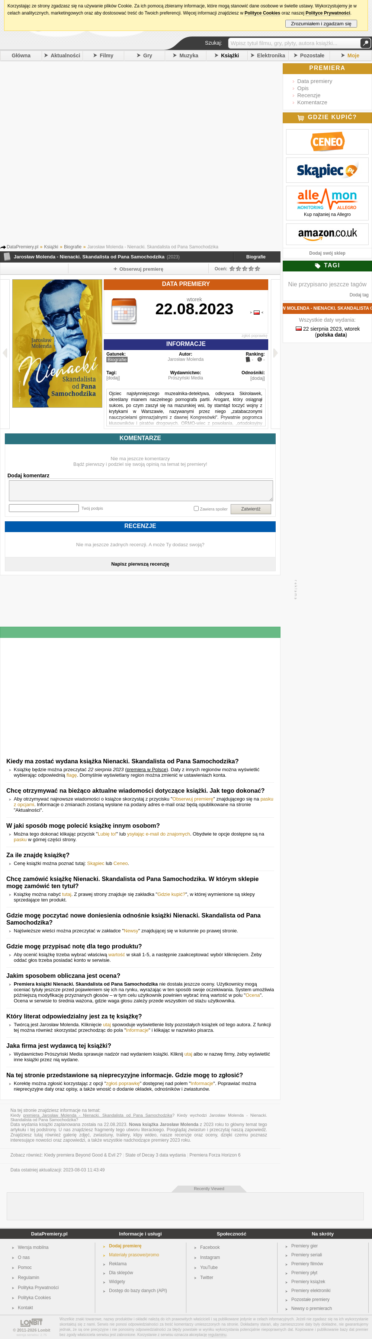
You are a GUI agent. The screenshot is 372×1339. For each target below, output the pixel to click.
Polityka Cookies (34, 1297)
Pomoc (25, 1267)
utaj (107, 1024)
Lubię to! (107, 834)
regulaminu (217, 1335)
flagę (72, 775)
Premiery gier (304, 1246)
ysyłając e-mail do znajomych (158, 834)
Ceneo (120, 863)
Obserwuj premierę (193, 799)
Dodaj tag (359, 295)
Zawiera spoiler (214, 509)
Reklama (117, 1263)
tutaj (66, 894)
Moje (353, 55)
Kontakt (25, 1307)
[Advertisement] (88, 155)
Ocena (253, 995)
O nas (24, 1257)
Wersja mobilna (33, 1247)
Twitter (206, 1277)
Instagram (210, 1257)
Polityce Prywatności (327, 13)
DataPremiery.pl (49, 1234)
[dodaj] (113, 378)
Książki (230, 55)
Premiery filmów (307, 1263)
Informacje (137, 1030)
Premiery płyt (304, 1272)
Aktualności (65, 55)
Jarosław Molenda (186, 359)
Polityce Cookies (262, 13)
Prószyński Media (185, 378)
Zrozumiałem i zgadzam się (321, 23)
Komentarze (312, 102)
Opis (303, 88)
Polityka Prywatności (38, 1287)
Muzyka (188, 55)
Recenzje (309, 95)
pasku (20, 839)
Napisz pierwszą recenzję (140, 564)
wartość (116, 954)
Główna (21, 55)
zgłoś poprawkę (254, 336)
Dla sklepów (121, 1272)
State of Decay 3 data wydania (155, 1155)
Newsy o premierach (311, 1308)
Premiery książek (308, 1281)
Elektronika (271, 55)
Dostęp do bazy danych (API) (138, 1290)
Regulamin (28, 1277)
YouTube (209, 1267)
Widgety (117, 1281)
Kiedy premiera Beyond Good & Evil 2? (83, 1155)
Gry (147, 55)
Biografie (256, 257)
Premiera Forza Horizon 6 (214, 1155)
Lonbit (44, 1330)
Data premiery (314, 81)
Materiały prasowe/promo (134, 1254)
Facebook (210, 1247)
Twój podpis (92, 508)
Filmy (106, 55)
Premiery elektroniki (310, 1290)
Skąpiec (95, 863)
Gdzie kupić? (171, 894)
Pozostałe (312, 55)
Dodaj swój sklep (327, 253)
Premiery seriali (306, 1254)
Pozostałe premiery (310, 1299)
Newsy (131, 931)
